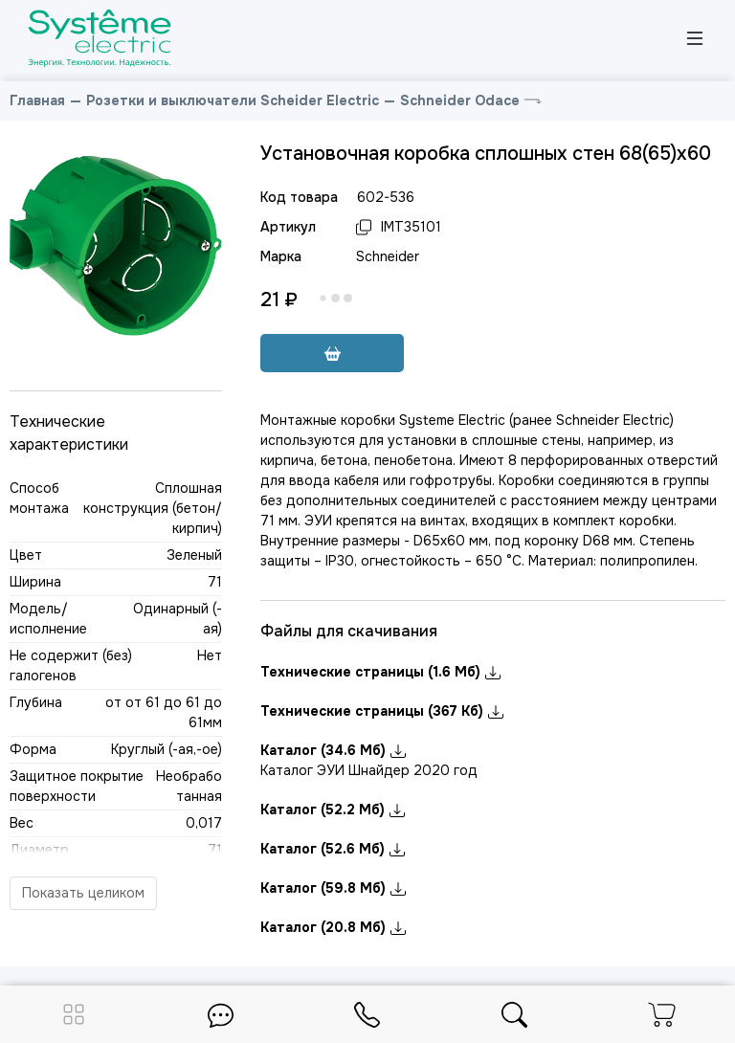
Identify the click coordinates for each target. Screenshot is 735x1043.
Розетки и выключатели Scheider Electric (232, 100)
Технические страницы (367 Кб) (381, 711)
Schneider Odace (460, 100)
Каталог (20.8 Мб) (333, 927)
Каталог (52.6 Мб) (332, 848)
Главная (37, 100)
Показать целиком (83, 892)
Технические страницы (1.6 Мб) (380, 671)
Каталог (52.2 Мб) (332, 809)
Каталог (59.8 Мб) (333, 888)
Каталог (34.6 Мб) (333, 750)
